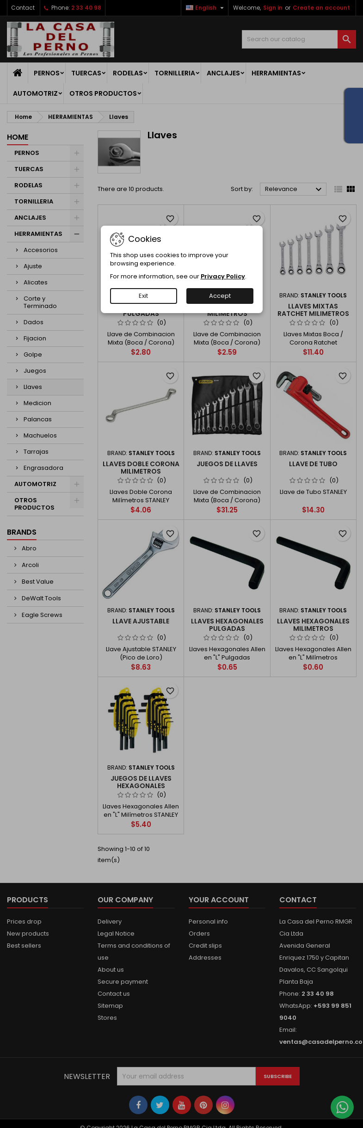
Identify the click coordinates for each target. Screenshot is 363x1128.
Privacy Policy (223, 276)
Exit (143, 295)
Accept (220, 295)
